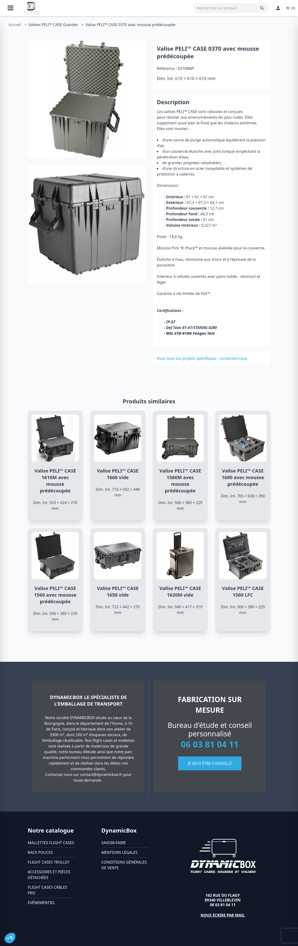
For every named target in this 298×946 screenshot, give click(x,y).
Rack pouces (40, 852)
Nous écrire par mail (223, 915)
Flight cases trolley (48, 862)
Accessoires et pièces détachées (49, 874)
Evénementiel (41, 902)
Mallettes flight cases (51, 842)
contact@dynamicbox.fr (101, 774)
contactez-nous (233, 358)
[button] (10, 938)
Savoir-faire (113, 842)
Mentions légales (119, 852)
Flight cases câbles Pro (47, 890)
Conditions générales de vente (124, 865)
